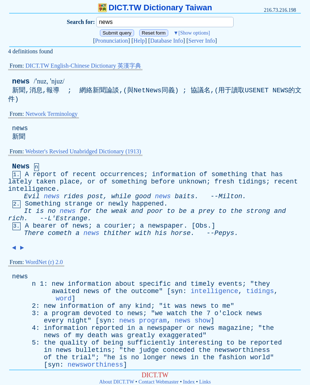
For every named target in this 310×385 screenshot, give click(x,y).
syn (177, 291)
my (80, 335)
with (143, 233)
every (54, 320)
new (58, 284)
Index (189, 382)
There (34, 233)
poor (155, 211)
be (183, 211)
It (28, 211)
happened (147, 203)
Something (43, 203)
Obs (201, 225)
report (45, 174)
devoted (97, 313)
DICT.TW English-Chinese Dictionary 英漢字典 (83, 66)
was (181, 306)
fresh (224, 181)
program (66, 313)
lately (20, 181)
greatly (141, 335)
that (259, 174)
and (137, 211)
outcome (145, 291)
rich (16, 218)
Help (139, 41)
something (229, 174)
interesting (201, 342)
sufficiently (151, 342)
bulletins (93, 350)
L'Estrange (67, 218)
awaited (66, 291)
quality (73, 342)
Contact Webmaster (158, 382)
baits (185, 196)
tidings (252, 181)
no (52, 211)
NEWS (280, 90)
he (111, 357)
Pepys (224, 233)
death (97, 335)
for (85, 211)
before (163, 181)
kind (143, 306)
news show (192, 320)
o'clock (228, 313)
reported (107, 328)
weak (119, 211)
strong (258, 211)
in (131, 328)
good (143, 196)
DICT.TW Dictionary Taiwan (155, 7)
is (40, 211)
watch (177, 313)
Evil (32, 196)
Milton (230, 196)
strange (79, 203)
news (21, 81)
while (121, 196)
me (226, 306)
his (161, 233)
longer (155, 357)
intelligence (32, 189)
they (262, 284)
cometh (60, 233)
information (173, 174)
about (125, 284)
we (159, 313)
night (77, 320)
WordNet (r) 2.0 (44, 262)
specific (155, 284)
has (277, 174)
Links (205, 382)
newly (118, 203)
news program (143, 320)
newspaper (166, 225)
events (230, 284)
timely (203, 284)
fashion (232, 357)
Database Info (166, 41)
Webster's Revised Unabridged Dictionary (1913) (83, 151)
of (65, 174)
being (113, 342)
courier (118, 225)
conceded (178, 350)
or (91, 181)
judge (149, 350)
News (21, 166)
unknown (193, 181)
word (64, 298)
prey (207, 211)
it (167, 306)
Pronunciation (111, 41)
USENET (256, 90)
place (69, 181)
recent (84, 174)
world (260, 357)
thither (117, 233)
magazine (234, 328)
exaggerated (181, 335)
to (171, 211)
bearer (45, 225)
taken (46, 181)
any (125, 306)
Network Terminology (51, 114)
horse (181, 233)
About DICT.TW (116, 382)
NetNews (148, 90)
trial (81, 357)
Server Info (201, 41)
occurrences (122, 174)
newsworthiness (242, 350)
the (101, 211)
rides (73, 196)
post (95, 196)
